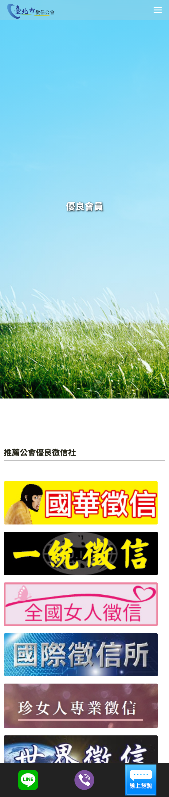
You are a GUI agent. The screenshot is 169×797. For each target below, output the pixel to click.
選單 (157, 10)
